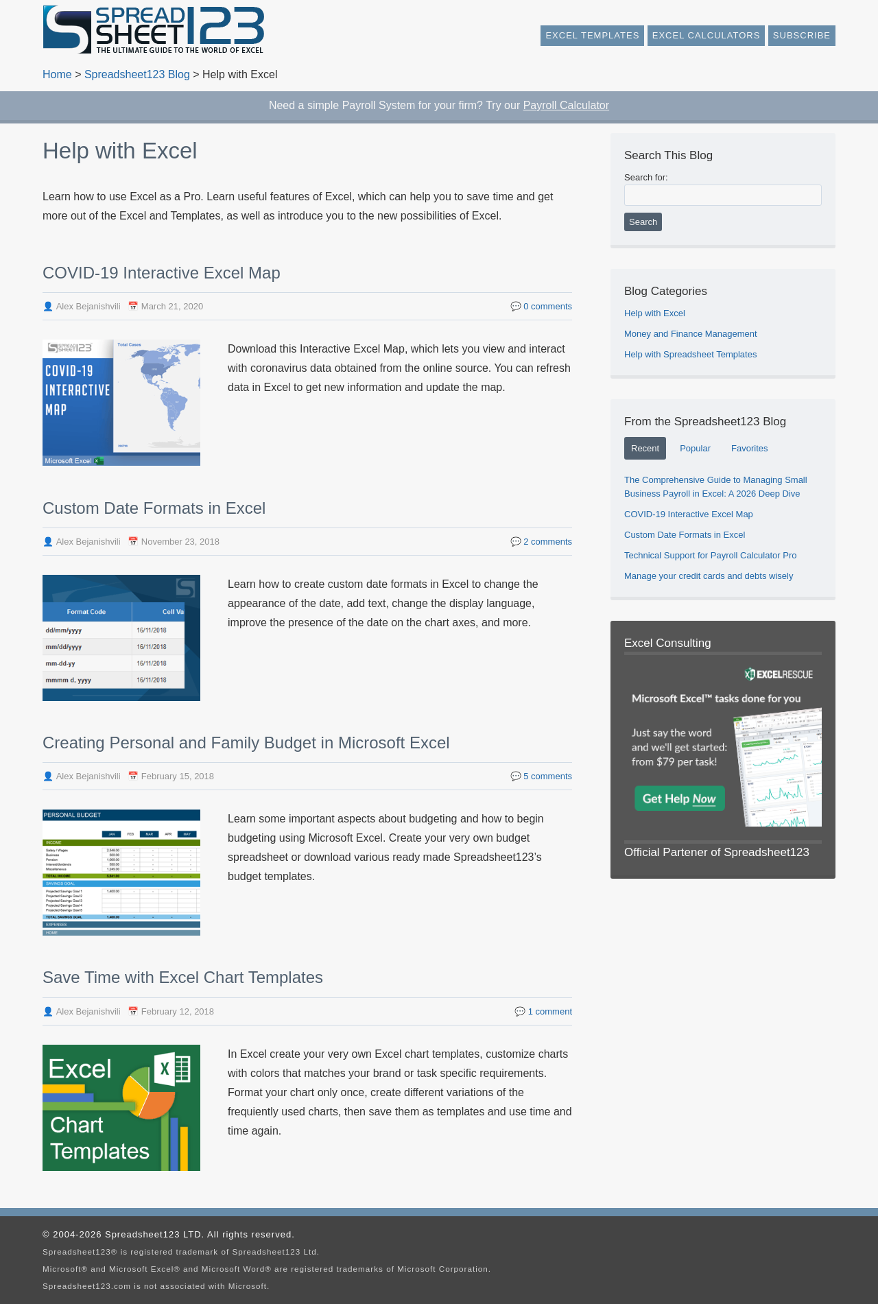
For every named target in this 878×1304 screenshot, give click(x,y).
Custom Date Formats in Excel (154, 508)
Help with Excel (654, 313)
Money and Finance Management (690, 334)
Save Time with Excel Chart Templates (183, 977)
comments (547, 306)
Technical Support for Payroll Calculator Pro (710, 555)
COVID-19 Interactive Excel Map (162, 272)
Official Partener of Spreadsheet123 (716, 852)
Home (57, 74)
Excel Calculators (706, 35)
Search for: (646, 177)
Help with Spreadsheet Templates (690, 354)
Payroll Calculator (566, 105)
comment (550, 1011)
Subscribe (802, 35)
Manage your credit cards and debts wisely (708, 576)
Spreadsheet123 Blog (137, 74)
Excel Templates (592, 35)
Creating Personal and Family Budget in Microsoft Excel (246, 742)
